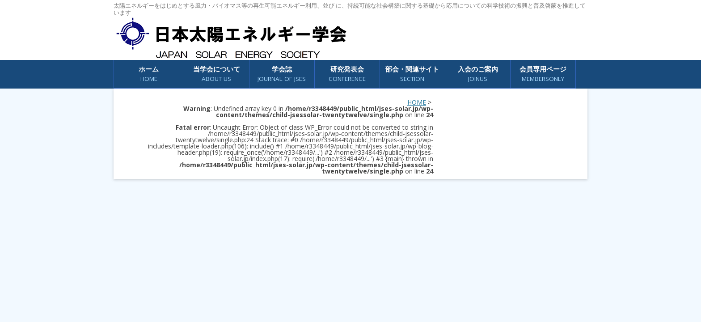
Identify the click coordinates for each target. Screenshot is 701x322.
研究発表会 (347, 74)
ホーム (149, 74)
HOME (416, 102)
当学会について (216, 74)
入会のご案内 (478, 74)
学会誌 (282, 74)
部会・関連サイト (412, 74)
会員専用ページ (542, 74)
